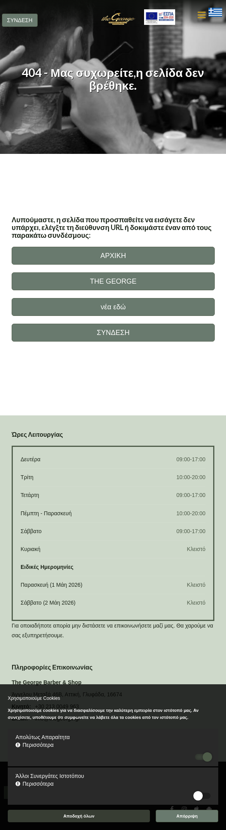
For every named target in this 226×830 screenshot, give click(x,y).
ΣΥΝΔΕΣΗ (20, 20)
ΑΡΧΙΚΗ (113, 256)
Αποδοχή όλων (78, 816)
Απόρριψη (187, 816)
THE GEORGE (113, 281)
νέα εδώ (113, 307)
